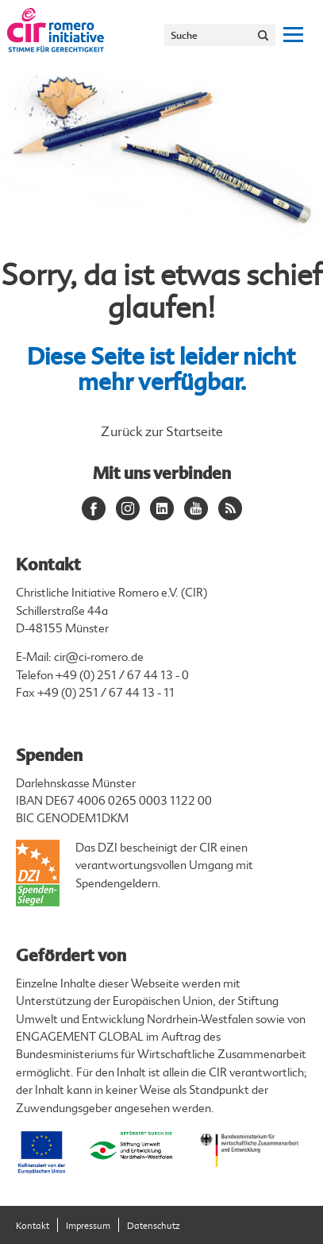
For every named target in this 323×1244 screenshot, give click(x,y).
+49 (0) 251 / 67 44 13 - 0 (122, 675)
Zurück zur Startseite (162, 431)
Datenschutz (153, 1226)
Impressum (88, 1226)
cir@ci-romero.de (99, 657)
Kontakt (32, 1226)
